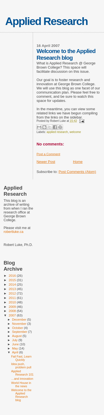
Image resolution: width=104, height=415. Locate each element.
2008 (13, 311)
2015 (13, 280)
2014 (13, 284)
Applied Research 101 (22, 372)
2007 (13, 315)
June (16, 344)
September (20, 331)
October (18, 328)
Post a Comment (48, 154)
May (15, 348)
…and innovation (22, 378)
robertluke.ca (13, 232)
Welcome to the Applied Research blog (21, 395)
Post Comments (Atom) (77, 172)
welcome (75, 132)
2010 (13, 302)
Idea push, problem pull (21, 365)
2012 (13, 293)
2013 (13, 289)
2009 (13, 306)
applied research (57, 132)
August (17, 336)
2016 (13, 275)
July (15, 340)
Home (78, 162)
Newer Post (46, 162)
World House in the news (21, 384)
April (15, 352)
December (19, 319)
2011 (13, 298)
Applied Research (46, 21)
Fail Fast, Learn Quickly (21, 358)
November (19, 323)
